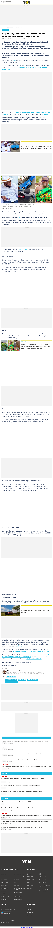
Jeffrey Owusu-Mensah (18, 38)
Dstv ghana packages (11, 679)
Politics (4, 743)
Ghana (2, 804)
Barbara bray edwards (11, 682)
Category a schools (32, 679)
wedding (19, 646)
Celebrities (19, 27)
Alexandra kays (22, 679)
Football (4, 761)
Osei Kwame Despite (34, 659)
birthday (45, 114)
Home (3, 27)
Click (14, 60)
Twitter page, (23, 250)
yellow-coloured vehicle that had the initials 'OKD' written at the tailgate (25, 656)
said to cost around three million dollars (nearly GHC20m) (26, 113)
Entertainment (10, 27)
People (2, 823)
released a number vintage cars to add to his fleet (30, 651)
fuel (47, 484)
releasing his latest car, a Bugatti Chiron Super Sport (24, 68)
